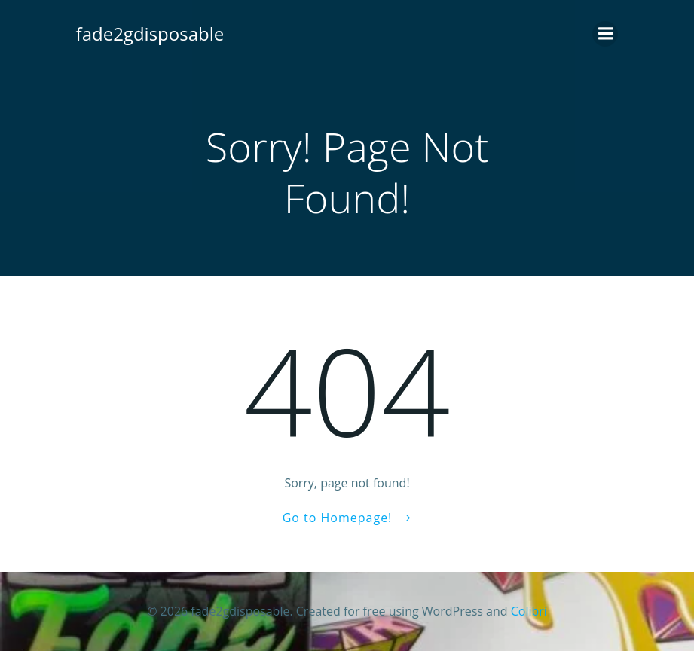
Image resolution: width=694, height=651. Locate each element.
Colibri (529, 611)
